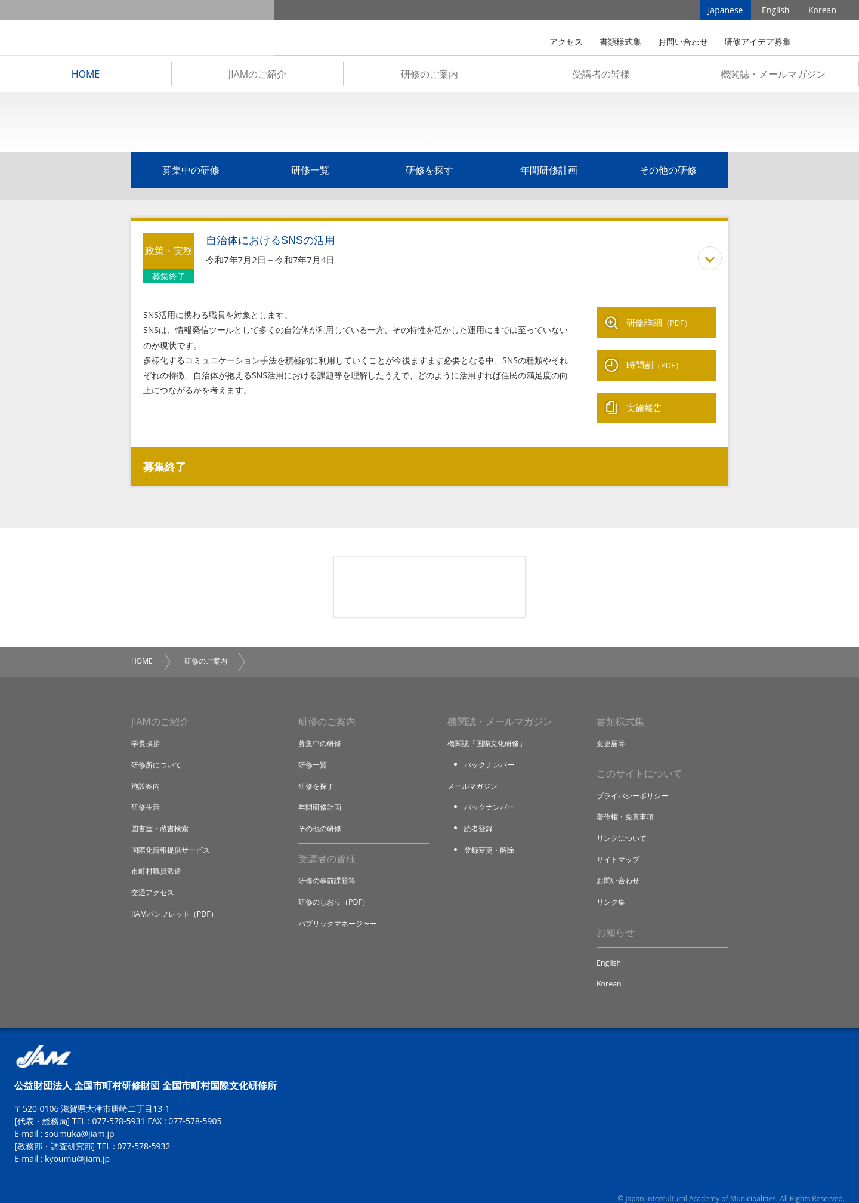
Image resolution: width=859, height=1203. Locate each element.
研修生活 (146, 791)
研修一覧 (310, 174)
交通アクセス (154, 876)
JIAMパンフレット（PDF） (177, 897)
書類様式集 (620, 41)
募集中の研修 (191, 174)
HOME (86, 78)
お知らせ (616, 917)
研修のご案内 (429, 78)
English (775, 11)
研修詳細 (659, 323)
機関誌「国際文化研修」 (490, 728)
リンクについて (624, 823)
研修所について (158, 749)
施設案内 (146, 770)
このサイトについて (639, 759)
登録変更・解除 (491, 834)
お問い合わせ (683, 41)
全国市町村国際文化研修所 (190, 30)
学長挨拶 (146, 728)
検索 (820, 42)
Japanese (725, 11)
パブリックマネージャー (341, 908)
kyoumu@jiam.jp (77, 1145)
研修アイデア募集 (757, 41)
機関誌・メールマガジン (773, 78)
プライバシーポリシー (635, 781)
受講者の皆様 (601, 78)
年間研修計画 (548, 174)
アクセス (566, 41)
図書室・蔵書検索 (162, 812)
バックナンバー (491, 749)
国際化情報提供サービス (174, 834)
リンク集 (612, 886)
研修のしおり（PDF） (336, 886)
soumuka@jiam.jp (80, 1120)
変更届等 (612, 728)
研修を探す (429, 174)
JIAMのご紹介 (257, 78)
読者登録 (479, 812)
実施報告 (644, 395)
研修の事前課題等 (329, 865)
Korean (822, 11)
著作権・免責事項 (628, 802)
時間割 (654, 359)
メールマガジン (474, 770)
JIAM (53, 30)
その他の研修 (668, 174)
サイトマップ (620, 844)
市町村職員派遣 (158, 855)
